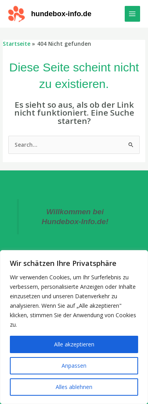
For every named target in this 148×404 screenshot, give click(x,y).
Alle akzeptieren (74, 344)
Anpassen (74, 365)
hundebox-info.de (61, 13)
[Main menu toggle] (132, 13)
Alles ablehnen (74, 387)
